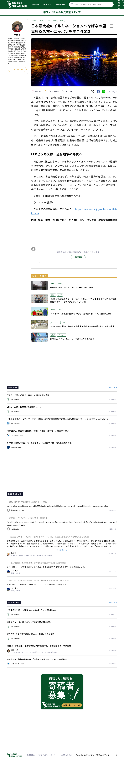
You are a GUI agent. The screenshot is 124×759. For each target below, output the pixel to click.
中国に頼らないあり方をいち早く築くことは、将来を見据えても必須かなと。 (38, 584)
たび (48, 20)
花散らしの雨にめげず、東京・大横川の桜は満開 (71, 287)
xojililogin (21, 524)
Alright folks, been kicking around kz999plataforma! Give (30, 506)
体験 (55, 20)
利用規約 (31, 755)
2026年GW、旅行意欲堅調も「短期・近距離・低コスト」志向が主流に (81, 313)
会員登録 (78, 257)
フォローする (17, 69)
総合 (53, 295)
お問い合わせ (67, 755)
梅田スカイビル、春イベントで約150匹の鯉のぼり (73, 339)
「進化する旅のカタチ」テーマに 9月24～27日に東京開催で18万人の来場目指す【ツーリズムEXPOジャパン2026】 (83, 300)
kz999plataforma (61, 506)
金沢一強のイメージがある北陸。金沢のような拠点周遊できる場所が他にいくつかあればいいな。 (46, 567)
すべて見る (112, 387)
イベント (54, 322)
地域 (41, 20)
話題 (62, 20)
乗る (53, 283)
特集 (34, 20)
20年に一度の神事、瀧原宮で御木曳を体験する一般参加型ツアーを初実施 (82, 326)
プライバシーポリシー (48, 755)
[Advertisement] (74, 232)
